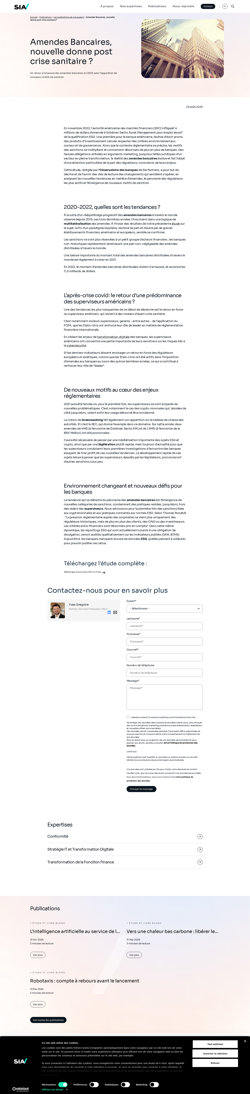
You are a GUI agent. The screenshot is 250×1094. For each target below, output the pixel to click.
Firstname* (133, 634)
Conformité (57, 836)
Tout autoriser (215, 1042)
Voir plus (38, 955)
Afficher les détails (52, 1087)
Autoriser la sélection (215, 1051)
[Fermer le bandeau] (245, 1039)
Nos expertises (131, 6)
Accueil (33, 17)
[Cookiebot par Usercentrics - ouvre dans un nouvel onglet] (21, 1087)
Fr (225, 6)
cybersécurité (76, 345)
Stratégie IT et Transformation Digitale (81, 849)
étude (176, 223)
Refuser (215, 1061)
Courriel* (132, 649)
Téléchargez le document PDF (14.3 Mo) (82, 572)
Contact (207, 6)
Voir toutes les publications (48, 1020)
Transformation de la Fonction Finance (81, 862)
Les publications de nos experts (69, 17)
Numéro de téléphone (140, 665)
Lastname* (133, 618)
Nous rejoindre (183, 6)
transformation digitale (113, 337)
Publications (157, 6)
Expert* (131, 601)
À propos (106, 6)
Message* (133, 681)
